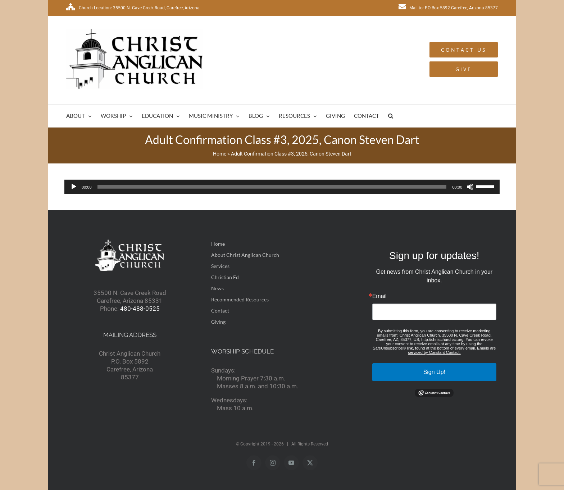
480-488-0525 (140, 308)
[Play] (73, 186)
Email (379, 296)
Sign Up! (434, 372)
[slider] (272, 187)
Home (219, 154)
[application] (282, 187)
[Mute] (470, 186)
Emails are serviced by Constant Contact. (452, 350)
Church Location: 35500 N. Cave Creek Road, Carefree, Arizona (133, 7)
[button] (390, 116)
